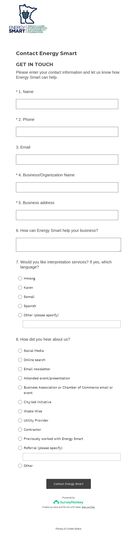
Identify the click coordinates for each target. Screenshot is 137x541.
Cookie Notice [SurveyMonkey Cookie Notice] (74, 528)
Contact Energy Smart (68, 484)
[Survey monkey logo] (68, 502)
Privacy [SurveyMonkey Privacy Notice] (60, 528)
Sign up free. (88, 507)
